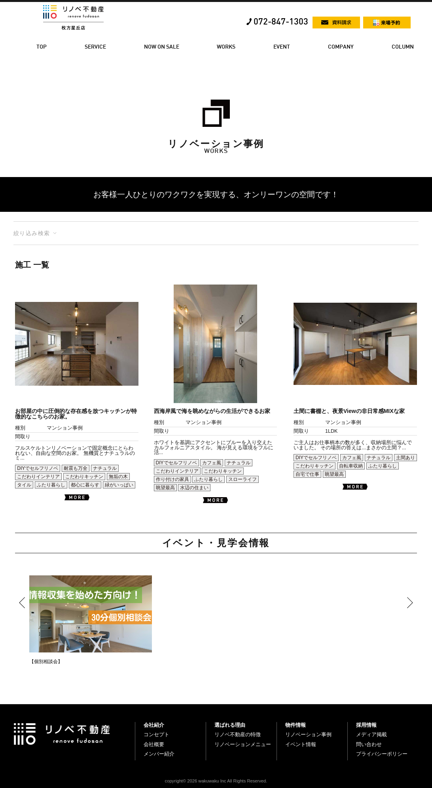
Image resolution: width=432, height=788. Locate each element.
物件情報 (295, 725)
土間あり (405, 457)
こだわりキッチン (84, 476)
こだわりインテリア (38, 476)
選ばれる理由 (229, 725)
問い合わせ (369, 744)
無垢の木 (118, 476)
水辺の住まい (194, 487)
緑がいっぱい (119, 485)
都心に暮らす (85, 485)
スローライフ (242, 479)
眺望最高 (165, 487)
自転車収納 (351, 466)
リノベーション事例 (308, 734)
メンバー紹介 (159, 753)
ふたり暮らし (51, 485)
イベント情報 (300, 744)
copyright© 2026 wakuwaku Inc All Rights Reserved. (216, 781)
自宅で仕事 (307, 474)
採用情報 (366, 725)
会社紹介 (154, 725)
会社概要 (154, 744)
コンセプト (156, 734)
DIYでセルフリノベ (37, 468)
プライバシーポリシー (381, 753)
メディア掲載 (371, 734)
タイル (24, 485)
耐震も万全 (75, 468)
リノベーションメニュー (242, 744)
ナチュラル (105, 468)
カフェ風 (211, 463)
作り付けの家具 (172, 479)
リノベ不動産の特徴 (237, 734)
